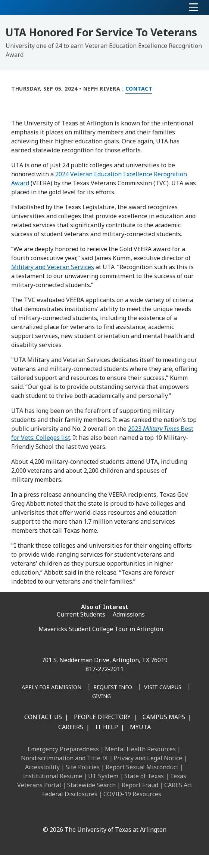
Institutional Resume (52, 776)
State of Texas (144, 776)
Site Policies (83, 767)
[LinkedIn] (61, 813)
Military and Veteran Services (52, 267)
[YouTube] (110, 813)
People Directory (102, 717)
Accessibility (42, 767)
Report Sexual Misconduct (142, 767)
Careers (70, 727)
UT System (103, 776)
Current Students (81, 614)
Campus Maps (164, 717)
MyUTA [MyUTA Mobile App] (140, 727)
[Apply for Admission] (51, 688)
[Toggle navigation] (193, 7)
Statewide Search (91, 785)
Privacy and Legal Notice (147, 758)
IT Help (106, 727)
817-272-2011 (104, 669)
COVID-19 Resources (132, 794)
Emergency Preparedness (63, 749)
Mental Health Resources (140, 749)
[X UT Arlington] (94, 813)
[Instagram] (77, 813)
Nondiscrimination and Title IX (64, 758)
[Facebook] (44, 813)
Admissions (129, 614)
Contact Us (43, 717)
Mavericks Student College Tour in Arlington (100, 629)
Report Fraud (140, 785)
